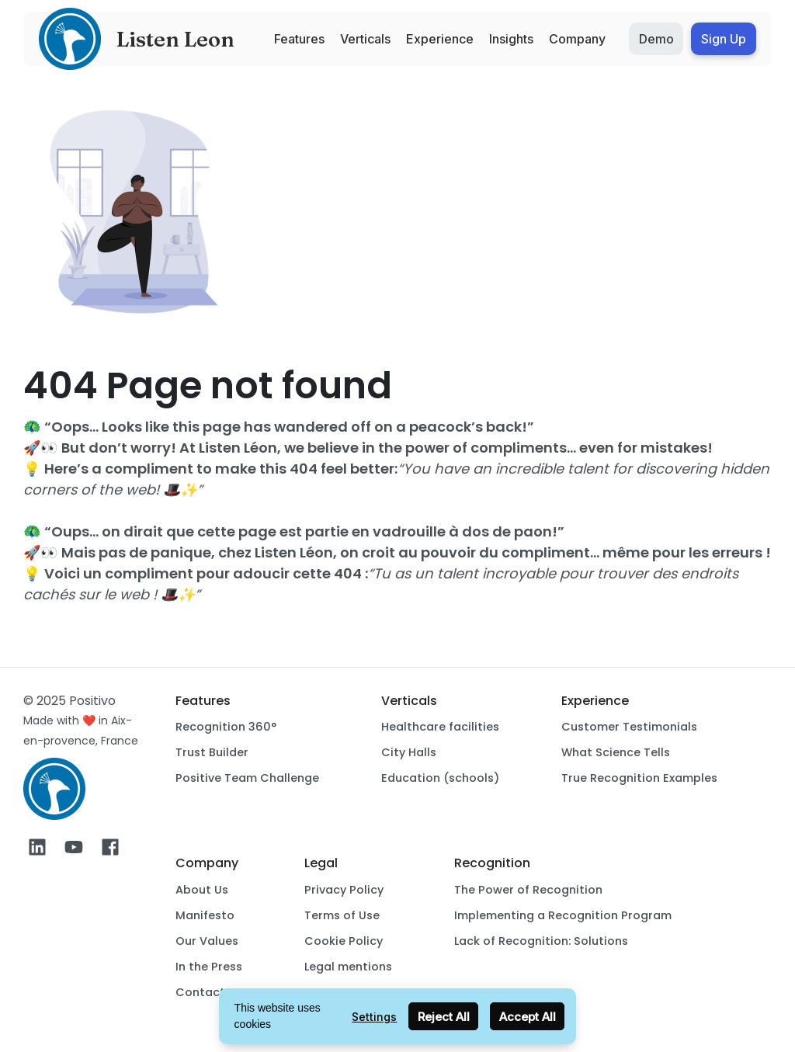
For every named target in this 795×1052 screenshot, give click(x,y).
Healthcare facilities (440, 726)
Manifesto (204, 915)
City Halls (408, 752)
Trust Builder (211, 752)
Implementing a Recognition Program (563, 915)
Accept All (527, 1016)
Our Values (206, 941)
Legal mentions (348, 966)
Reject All (444, 1016)
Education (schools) (440, 778)
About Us (201, 889)
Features (299, 39)
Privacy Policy (344, 889)
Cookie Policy (343, 941)
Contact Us (208, 992)
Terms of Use (342, 915)
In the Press (208, 966)
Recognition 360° (225, 726)
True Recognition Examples (639, 778)
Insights (511, 39)
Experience (440, 39)
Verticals (365, 39)
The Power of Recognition (528, 889)
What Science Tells (615, 752)
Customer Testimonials (629, 726)
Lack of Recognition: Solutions (541, 941)
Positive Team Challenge (247, 778)
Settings (374, 1016)
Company (577, 39)
